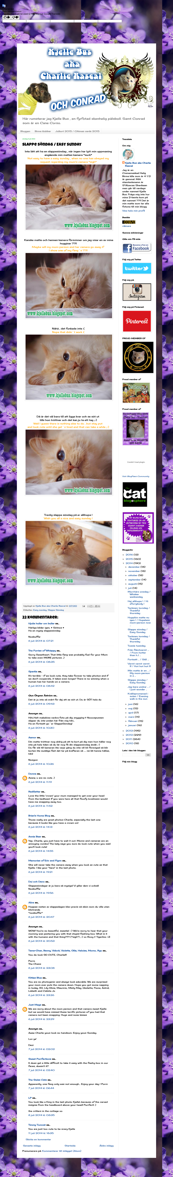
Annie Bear (34, 836)
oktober (133, 575)
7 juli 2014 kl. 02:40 (41, 1070)
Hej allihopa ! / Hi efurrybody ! (138, 602)
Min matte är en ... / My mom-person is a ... (139, 673)
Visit (135, 476)
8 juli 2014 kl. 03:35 (41, 1115)
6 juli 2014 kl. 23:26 (41, 995)
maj (130, 708)
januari (132, 725)
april (131, 712)
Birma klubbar (43, 131)
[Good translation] (6, 17)
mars (131, 716)
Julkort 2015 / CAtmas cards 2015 (77, 131)
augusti (133, 583)
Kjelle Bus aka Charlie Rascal (138, 164)
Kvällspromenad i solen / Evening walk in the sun (138, 696)
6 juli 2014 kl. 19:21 (40, 872)
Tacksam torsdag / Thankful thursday (139, 610)
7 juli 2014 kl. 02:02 (41, 1049)
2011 (129, 739)
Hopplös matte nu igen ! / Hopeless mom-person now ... (139, 621)
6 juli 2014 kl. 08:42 (41, 686)
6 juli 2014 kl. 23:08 (41, 968)
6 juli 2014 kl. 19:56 (40, 893)
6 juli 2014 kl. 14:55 (40, 851)
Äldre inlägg (106, 1145)
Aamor (32, 737)
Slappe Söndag (56, 610)
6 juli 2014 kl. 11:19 (40, 782)
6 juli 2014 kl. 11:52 (40, 806)
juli (130, 588)
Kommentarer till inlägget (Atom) (61, 1151)
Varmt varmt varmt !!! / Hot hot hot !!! (139, 665)
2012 (130, 735)
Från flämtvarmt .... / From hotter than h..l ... (138, 652)
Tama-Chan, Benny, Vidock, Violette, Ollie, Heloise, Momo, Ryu (65, 950)
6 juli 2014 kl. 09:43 (41, 703)
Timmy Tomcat (37, 1125)
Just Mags (34, 1004)
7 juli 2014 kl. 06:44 (41, 1088)
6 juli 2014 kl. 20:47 (41, 917)
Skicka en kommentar (38, 1139)
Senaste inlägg (32, 1145)
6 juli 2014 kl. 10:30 (41, 727)
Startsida (70, 1145)
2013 (130, 730)
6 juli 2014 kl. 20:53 (41, 941)
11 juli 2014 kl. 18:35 (41, 1133)
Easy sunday (40, 610)
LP (29, 1098)
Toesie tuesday (136, 645)
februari (133, 721)
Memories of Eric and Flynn (44, 860)
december (134, 566)
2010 (130, 743)
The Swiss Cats (37, 1079)
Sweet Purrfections (39, 1059)
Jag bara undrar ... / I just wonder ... (139, 688)
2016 (130, 554)
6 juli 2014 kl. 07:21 (41, 640)
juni (130, 704)
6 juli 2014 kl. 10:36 (41, 764)
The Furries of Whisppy (42, 650)
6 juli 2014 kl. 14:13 (40, 827)
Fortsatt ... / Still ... (138, 659)
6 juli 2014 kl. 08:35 (41, 662)
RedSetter (34, 791)
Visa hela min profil (133, 210)
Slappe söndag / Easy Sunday (137, 630)
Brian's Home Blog (39, 815)
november (134, 571)
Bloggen (25, 131)
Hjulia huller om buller (41, 623)
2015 (130, 559)
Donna (32, 773)
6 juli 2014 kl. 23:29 (41, 1019)
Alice (31, 902)
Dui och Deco (36, 881)
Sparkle (32, 671)
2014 (130, 563)
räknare (126, 226)
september (135, 579)
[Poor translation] (15, 17)
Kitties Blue (35, 977)
